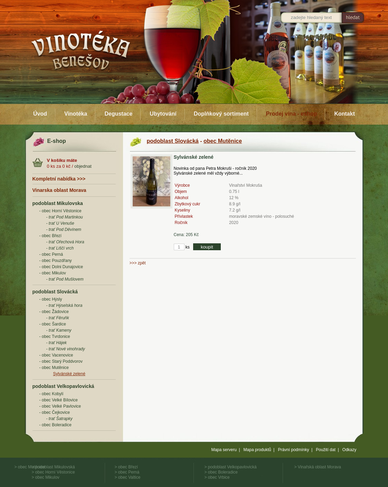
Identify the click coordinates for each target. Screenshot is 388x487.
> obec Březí (126, 467)
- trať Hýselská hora (64, 305)
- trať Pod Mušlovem (65, 279)
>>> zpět (138, 263)
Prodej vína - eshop (291, 114)
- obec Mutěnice (54, 367)
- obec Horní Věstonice (60, 210)
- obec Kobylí (51, 393)
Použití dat (325, 449)
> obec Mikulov (45, 477)
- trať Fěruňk (57, 317)
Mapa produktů (257, 449)
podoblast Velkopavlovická (63, 386)
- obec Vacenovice (56, 355)
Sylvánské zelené (69, 373)
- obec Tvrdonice (54, 336)
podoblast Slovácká (55, 291)
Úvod (40, 114)
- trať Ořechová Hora (65, 242)
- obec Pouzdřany (55, 260)
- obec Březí (50, 235)
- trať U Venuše (60, 223)
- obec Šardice (52, 324)
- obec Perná (51, 254)
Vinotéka (75, 114)
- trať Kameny (59, 330)
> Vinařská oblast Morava (317, 467)
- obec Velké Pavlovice (60, 406)
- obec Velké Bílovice (58, 400)
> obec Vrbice (217, 477)
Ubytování (163, 114)
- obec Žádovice (54, 311)
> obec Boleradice (221, 472)
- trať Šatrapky (59, 418)
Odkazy (349, 449)
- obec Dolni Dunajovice (61, 266)
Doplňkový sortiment (221, 114)
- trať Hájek (56, 342)
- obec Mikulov (52, 273)
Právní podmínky (293, 449)
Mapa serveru (223, 449)
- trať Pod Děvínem (64, 229)
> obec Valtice (128, 477)
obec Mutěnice (223, 141)
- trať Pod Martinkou (64, 217)
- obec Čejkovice (54, 412)
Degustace (118, 114)
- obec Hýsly (50, 299)
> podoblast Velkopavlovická (231, 467)
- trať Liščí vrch (60, 248)
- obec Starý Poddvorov (61, 361)
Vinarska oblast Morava (59, 190)
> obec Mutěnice (30, 467)
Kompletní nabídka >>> (59, 179)
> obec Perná (127, 472)
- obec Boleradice (55, 424)
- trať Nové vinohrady (65, 349)
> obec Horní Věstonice (53, 472)
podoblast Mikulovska (57, 203)
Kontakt (344, 114)
